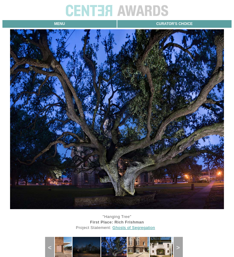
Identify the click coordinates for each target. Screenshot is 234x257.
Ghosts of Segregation (133, 227)
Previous (52, 248)
